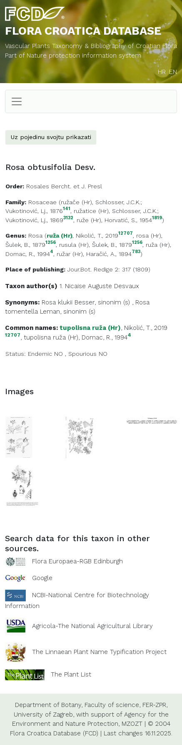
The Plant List (71, 674)
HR (162, 72)
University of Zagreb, (44, 714)
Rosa (35, 235)
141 (66, 209)
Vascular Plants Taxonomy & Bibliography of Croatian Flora (91, 46)
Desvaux (126, 286)
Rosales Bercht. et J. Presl (64, 186)
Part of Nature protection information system (73, 55)
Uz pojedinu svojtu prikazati (50, 137)
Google (42, 578)
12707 (125, 233)
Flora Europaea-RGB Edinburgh (77, 561)
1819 (157, 218)
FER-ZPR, (154, 705)
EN (173, 72)
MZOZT (132, 723)
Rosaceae (42, 202)
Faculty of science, (112, 705)
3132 (68, 218)
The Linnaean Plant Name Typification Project (99, 652)
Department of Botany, (48, 705)
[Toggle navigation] (16, 101)
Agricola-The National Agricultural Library (92, 626)
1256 (50, 243)
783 (136, 252)
